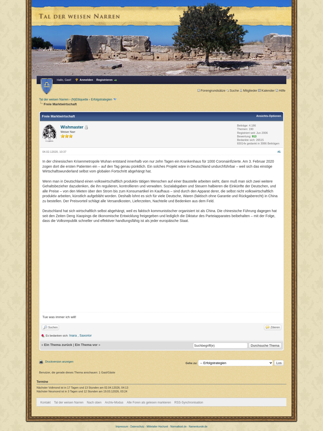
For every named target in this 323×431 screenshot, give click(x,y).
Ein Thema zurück (58, 345)
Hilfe (280, 90)
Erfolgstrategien (101, 99)
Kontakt (45, 402)
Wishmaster (72, 127)
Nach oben (94, 402)
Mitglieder (248, 90)
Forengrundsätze (211, 90)
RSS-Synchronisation (188, 402)
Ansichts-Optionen (268, 115)
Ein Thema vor (86, 345)
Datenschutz (137, 426)
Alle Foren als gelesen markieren (149, 402)
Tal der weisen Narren (54, 99)
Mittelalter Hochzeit (157, 426)
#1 (279, 151)
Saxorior (85, 335)
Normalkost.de (178, 426)
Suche (232, 90)
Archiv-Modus (114, 402)
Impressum (122, 426)
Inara (73, 335)
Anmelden (86, 79)
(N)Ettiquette (79, 99)
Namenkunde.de (198, 426)
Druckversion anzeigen (59, 361)
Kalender (266, 90)
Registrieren (104, 79)
